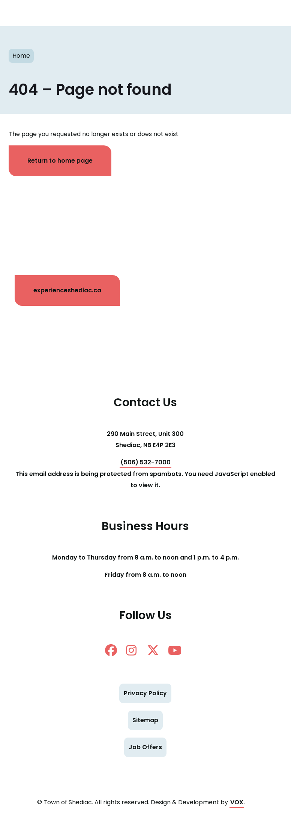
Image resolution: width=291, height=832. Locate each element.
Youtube (175, 650)
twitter (153, 650)
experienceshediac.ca (67, 290)
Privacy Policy (145, 693)
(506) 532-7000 (145, 462)
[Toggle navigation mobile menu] (272, 13)
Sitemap (145, 720)
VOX (236, 802)
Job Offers (145, 747)
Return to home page (60, 160)
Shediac (131, 13)
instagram (131, 650)
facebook (111, 650)
